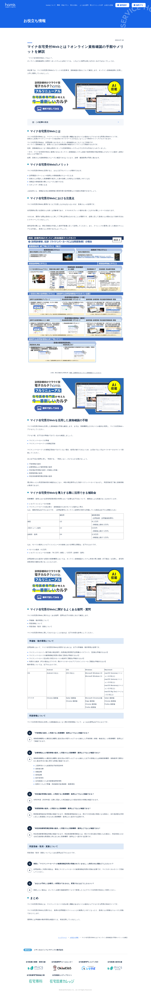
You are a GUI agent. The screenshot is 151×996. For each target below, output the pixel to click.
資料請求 (122, 5)
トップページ (62, 937)
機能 (58, 5)
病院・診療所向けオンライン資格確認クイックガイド (85, 372)
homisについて (50, 5)
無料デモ (139, 5)
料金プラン (64, 5)
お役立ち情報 (108, 5)
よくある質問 (83, 5)
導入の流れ (73, 5)
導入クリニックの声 (95, 5)
